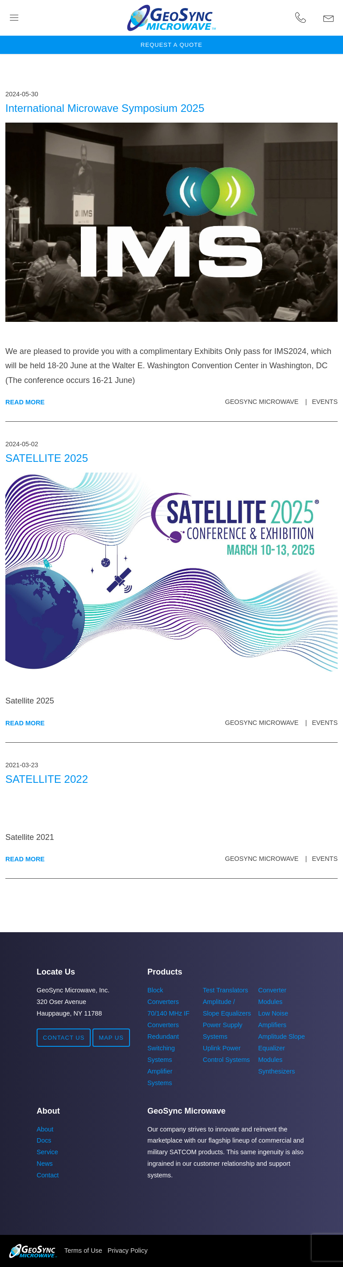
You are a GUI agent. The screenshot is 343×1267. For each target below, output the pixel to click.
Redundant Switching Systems (163, 1048)
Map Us (111, 1037)
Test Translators (225, 990)
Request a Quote (171, 44)
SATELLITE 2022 (46, 779)
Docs (44, 1140)
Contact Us (63, 1037)
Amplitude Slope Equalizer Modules (281, 1048)
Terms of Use (83, 1250)
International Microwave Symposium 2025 (105, 108)
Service (47, 1152)
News (45, 1163)
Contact (48, 1175)
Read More (25, 402)
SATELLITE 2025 (46, 458)
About (45, 1129)
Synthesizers (276, 1071)
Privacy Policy (128, 1250)
